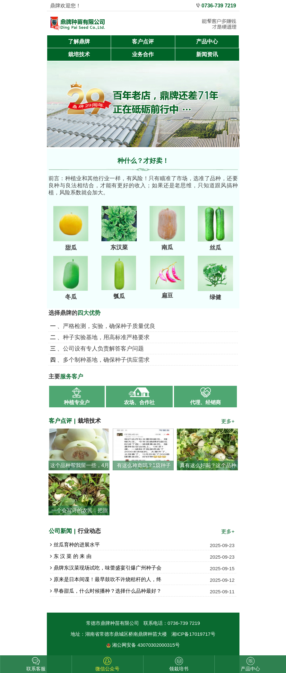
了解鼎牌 (79, 42)
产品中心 (207, 42)
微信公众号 (107, 668)
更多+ (227, 421)
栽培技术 (79, 54)
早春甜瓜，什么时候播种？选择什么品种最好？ (105, 591)
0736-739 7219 (219, 5)
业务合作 (143, 54)
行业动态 (89, 531)
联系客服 (36, 668)
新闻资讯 (207, 54)
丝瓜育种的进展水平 (75, 545)
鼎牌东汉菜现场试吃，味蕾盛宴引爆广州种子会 (105, 568)
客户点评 (143, 42)
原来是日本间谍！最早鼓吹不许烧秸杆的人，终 (105, 579)
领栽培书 (178, 668)
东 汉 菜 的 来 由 (70, 556)
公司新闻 (60, 531)
